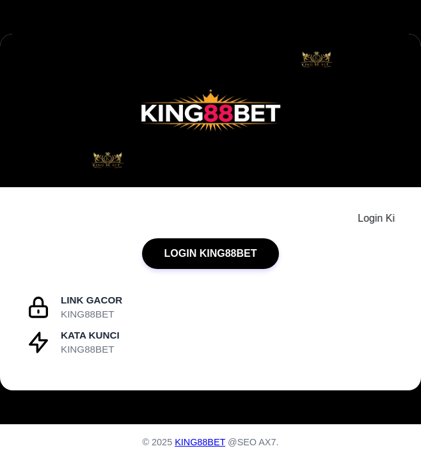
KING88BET (200, 442)
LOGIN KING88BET (210, 253)
